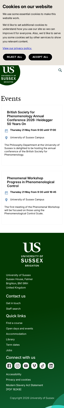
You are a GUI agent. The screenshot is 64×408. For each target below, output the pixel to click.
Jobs (9, 350)
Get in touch (13, 303)
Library (10, 339)
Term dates (13, 344)
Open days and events (19, 328)
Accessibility (13, 374)
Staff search (13, 308)
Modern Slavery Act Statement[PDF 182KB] (24, 387)
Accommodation (16, 333)
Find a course (14, 323)
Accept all (40, 56)
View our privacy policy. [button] (17, 48)
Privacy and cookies (18, 379)
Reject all (14, 56)
